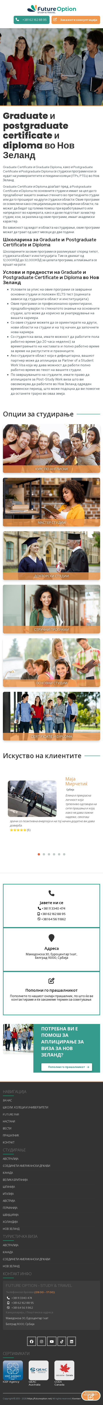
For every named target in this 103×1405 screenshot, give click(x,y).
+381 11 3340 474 (51, 908)
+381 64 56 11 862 (51, 919)
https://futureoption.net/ (39, 1398)
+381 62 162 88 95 (51, 914)
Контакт (76, 1398)
